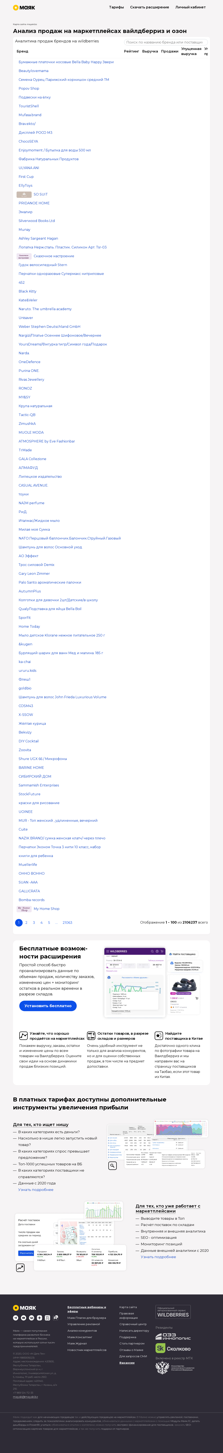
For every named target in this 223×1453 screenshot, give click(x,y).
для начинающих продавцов (56, 1417)
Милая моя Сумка (34, 530)
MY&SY (24, 397)
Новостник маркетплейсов (86, 1350)
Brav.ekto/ (27, 124)
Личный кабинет (190, 7)
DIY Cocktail (29, 741)
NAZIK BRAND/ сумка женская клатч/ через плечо (62, 838)
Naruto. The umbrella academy (45, 309)
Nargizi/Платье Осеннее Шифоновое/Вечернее (60, 336)
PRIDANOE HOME (34, 203)
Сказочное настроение (54, 256)
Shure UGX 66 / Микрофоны (43, 759)
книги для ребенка (36, 856)
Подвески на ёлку (35, 98)
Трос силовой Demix (36, 565)
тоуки (24, 494)
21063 (67, 923)
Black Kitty (27, 292)
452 (22, 283)
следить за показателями (49, 1421)
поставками (191, 1417)
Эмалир (25, 212)
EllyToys (25, 186)
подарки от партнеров (115, 1428)
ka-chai (25, 662)
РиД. (23, 512)
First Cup (26, 177)
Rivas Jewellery (31, 380)
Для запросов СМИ (133, 1356)
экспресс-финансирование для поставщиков (145, 1424)
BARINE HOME (31, 768)
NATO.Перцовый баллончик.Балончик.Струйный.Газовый (70, 539)
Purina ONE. (29, 371)
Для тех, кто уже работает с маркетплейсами (168, 1209)
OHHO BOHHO (32, 874)
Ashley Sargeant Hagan (38, 239)
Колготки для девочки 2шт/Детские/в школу (58, 600)
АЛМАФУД (28, 468)
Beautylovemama (33, 71)
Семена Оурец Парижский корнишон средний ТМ (64, 80)
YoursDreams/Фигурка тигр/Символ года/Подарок (63, 345)
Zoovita (25, 750)
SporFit (25, 618)
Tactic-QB (27, 415)
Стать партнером (131, 1343)
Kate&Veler (28, 300)
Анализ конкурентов (82, 1330)
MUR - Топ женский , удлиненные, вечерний (58, 821)
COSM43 (26, 706)
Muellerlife (28, 865)
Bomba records (31, 900)
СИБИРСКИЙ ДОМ (35, 777)
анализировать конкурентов (83, 1421)
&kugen (25, 644)
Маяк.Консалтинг (79, 1337)
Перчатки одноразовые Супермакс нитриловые (61, 274)
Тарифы (116, 7)
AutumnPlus (30, 591)
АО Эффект (28, 556)
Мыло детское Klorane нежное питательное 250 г (62, 636)
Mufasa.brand (30, 115)
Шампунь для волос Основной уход (50, 547)
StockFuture (29, 794)
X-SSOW (26, 715)
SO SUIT (41, 195)
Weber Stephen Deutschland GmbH (49, 327)
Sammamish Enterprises (39, 786)
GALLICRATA (29, 891)
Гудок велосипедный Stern (43, 265)
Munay (24, 230)
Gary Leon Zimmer (34, 574)
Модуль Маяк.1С (181, 1421)
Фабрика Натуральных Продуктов (49, 159)
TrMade (25, 450)
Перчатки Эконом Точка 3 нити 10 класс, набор (60, 847)
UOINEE (26, 812)
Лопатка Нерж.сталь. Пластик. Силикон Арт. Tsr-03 (63, 247)
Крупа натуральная (35, 406)
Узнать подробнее (35, 1190)
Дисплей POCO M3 (35, 133)
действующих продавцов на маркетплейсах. (108, 1417)
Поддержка (127, 1337)
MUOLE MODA (31, 433)
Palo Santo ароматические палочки (50, 583)
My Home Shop (47, 909)
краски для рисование (39, 803)
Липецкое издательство (40, 477)
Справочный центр (133, 1324)
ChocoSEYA (28, 142)
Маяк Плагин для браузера (86, 1317)
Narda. (24, 353)
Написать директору (134, 1330)
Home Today (29, 627)
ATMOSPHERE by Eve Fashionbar (47, 442)
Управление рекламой (83, 1324)
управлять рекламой (170, 1417)
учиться (46, 1424)
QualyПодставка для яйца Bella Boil (50, 609)
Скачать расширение (149, 7)
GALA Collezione (32, 459)
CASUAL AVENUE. (33, 486)
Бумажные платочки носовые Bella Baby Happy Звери (66, 62)
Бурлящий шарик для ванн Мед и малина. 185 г (61, 653)
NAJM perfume (31, 503)
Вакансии (127, 1362)
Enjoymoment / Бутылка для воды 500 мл (55, 150)
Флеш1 (24, 680)
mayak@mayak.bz (25, 1396)
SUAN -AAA (28, 883)
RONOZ (25, 389)
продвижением (22, 1421)
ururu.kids (27, 671)
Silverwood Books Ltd (37, 221)
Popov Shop (29, 89)
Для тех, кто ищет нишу (41, 1124)
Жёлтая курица (32, 724)
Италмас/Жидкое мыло (39, 521)
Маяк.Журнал (77, 1343)
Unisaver (26, 318)
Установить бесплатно (48, 1006)
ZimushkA (27, 424)
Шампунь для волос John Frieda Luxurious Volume (62, 697)
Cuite (23, 830)
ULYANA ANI (29, 168)
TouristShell (29, 106)
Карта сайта (128, 1307)
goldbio (25, 688)
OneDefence (29, 362)
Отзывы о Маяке (131, 1350)
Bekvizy (25, 733)
